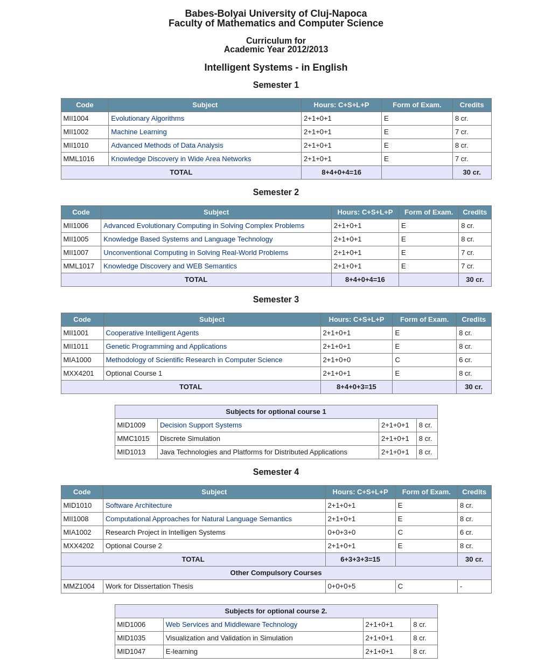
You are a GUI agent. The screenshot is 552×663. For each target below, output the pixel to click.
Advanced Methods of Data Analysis (167, 145)
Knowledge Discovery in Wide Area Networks (181, 159)
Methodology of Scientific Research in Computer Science (194, 360)
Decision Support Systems (201, 425)
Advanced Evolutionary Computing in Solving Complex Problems (203, 226)
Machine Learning (138, 132)
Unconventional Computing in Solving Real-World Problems (195, 252)
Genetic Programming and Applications (166, 346)
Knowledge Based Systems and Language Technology (187, 239)
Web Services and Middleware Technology (232, 624)
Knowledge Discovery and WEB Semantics (170, 266)
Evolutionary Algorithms (147, 118)
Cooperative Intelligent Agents (152, 333)
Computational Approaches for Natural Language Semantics (199, 519)
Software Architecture (139, 505)
